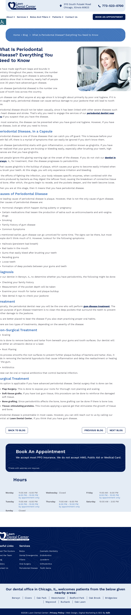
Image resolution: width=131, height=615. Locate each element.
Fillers (22, 559)
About (9, 17)
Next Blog (116, 430)
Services (21, 17)
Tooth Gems (45, 568)
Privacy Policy (57, 613)
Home (16, 35)
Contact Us (71, 17)
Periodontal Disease (28, 568)
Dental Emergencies (28, 555)
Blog (25, 35)
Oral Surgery (25, 564)
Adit (108, 613)
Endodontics (45, 555)
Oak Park (41, 597)
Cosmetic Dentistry (49, 551)
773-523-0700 (110, 5)
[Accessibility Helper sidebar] (3, 22)
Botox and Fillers (39, 17)
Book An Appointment (109, 17)
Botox (22, 551)
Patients (56, 17)
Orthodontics (46, 564)
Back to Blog (16, 430)
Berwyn (16, 597)
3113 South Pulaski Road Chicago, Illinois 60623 (75, 6)
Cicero (28, 597)
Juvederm (44, 559)
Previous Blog (93, 430)
